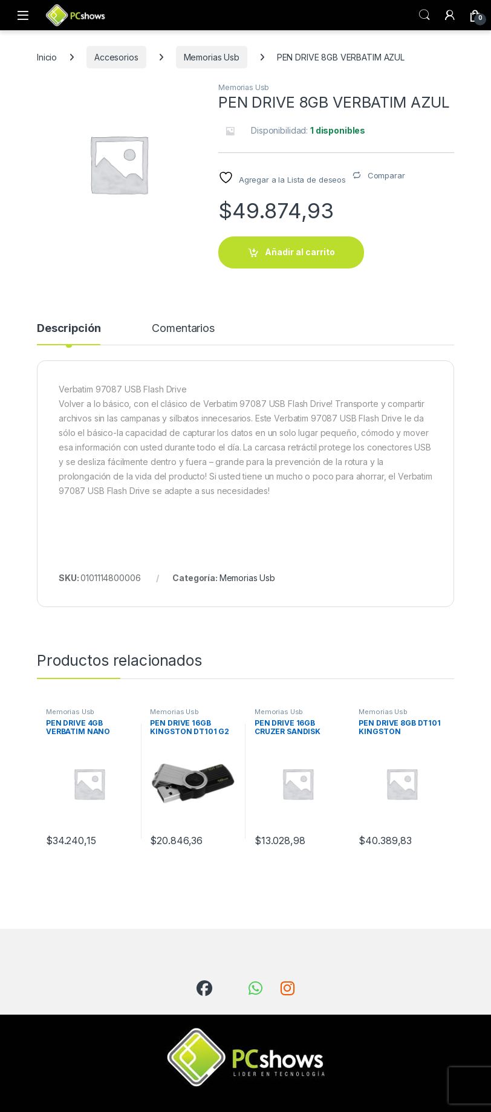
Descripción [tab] (68, 328)
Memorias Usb (211, 57)
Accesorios (116, 57)
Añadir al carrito (300, 252)
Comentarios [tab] (183, 328)
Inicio (47, 57)
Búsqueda (424, 15)
